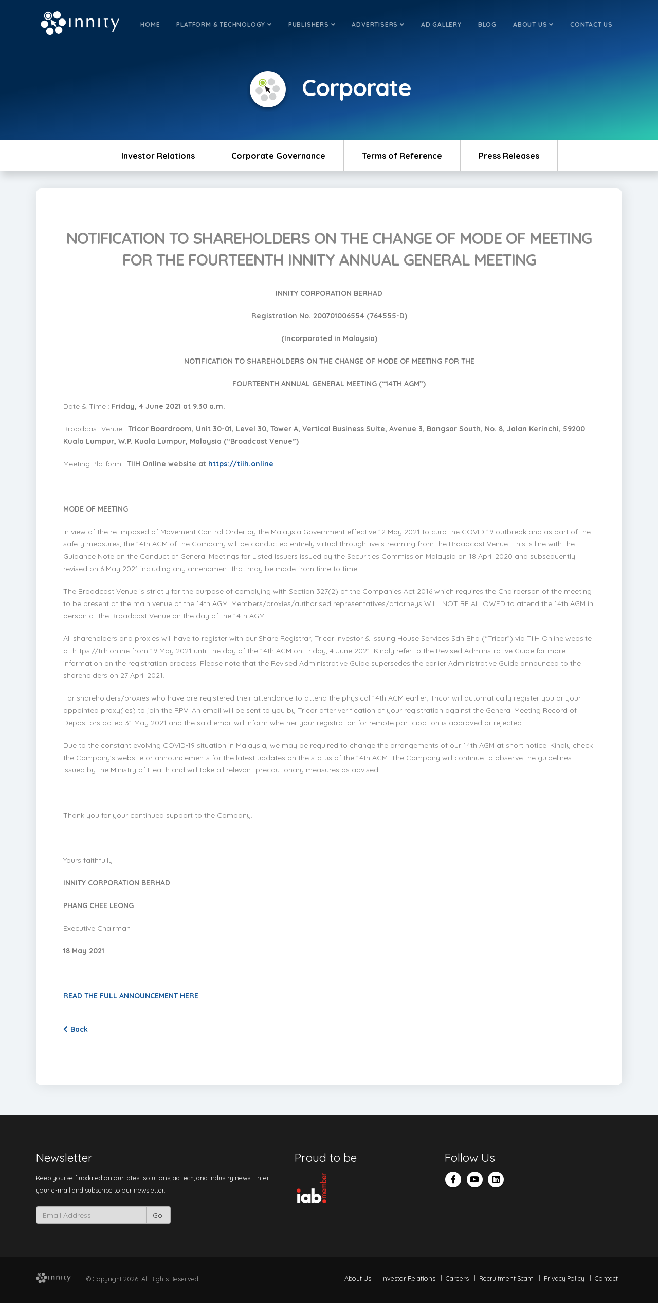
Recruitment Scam (506, 1278)
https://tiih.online (240, 463)
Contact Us (591, 24)
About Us (533, 24)
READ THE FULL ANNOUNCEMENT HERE (131, 995)
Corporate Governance (278, 155)
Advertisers (378, 24)
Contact (606, 1278)
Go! (158, 1215)
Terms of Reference (402, 155)
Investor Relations (158, 155)
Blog (487, 24)
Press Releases (509, 155)
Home (150, 24)
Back (75, 1029)
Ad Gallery (441, 24)
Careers (457, 1278)
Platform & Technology (223, 24)
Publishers (312, 24)
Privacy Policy (564, 1278)
